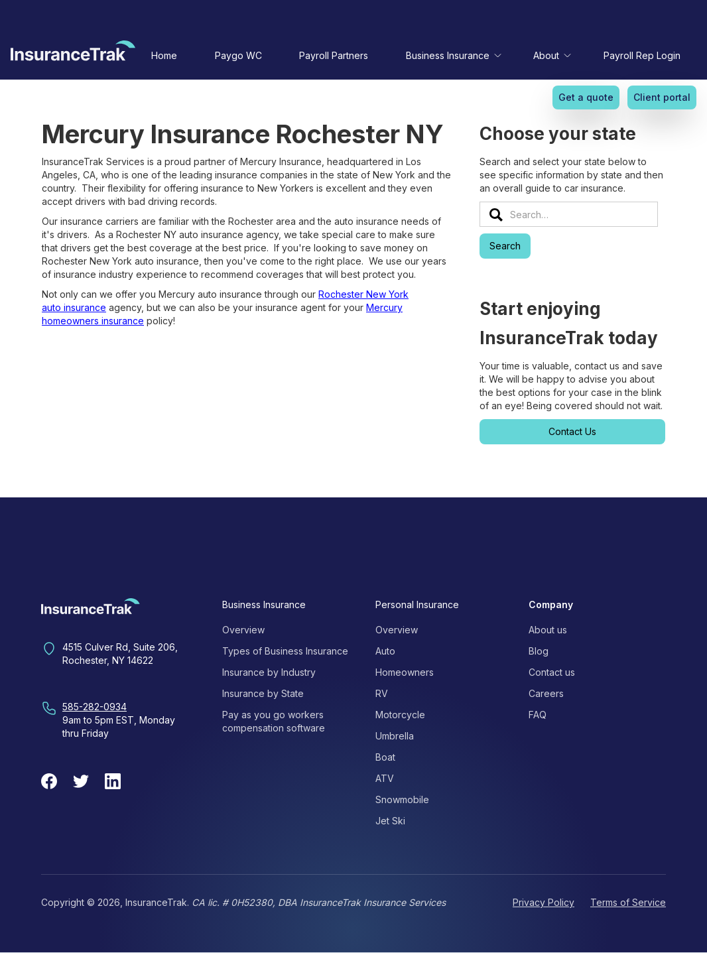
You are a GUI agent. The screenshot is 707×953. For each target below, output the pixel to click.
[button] (451, 55)
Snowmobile (402, 799)
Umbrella (394, 735)
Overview (243, 629)
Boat (385, 757)
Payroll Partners (333, 55)
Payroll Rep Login (642, 55)
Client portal (661, 97)
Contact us (552, 672)
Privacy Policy (543, 902)
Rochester (342, 294)
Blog (538, 651)
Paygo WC (238, 55)
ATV (384, 778)
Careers (546, 693)
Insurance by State (263, 693)
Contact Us (572, 431)
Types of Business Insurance (285, 651)
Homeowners (404, 672)
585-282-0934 (94, 706)
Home (164, 55)
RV (381, 693)
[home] (73, 53)
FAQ (537, 714)
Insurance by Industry (269, 672)
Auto (385, 651)
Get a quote (585, 97)
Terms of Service (628, 902)
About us (548, 629)
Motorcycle (400, 714)
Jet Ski (390, 820)
